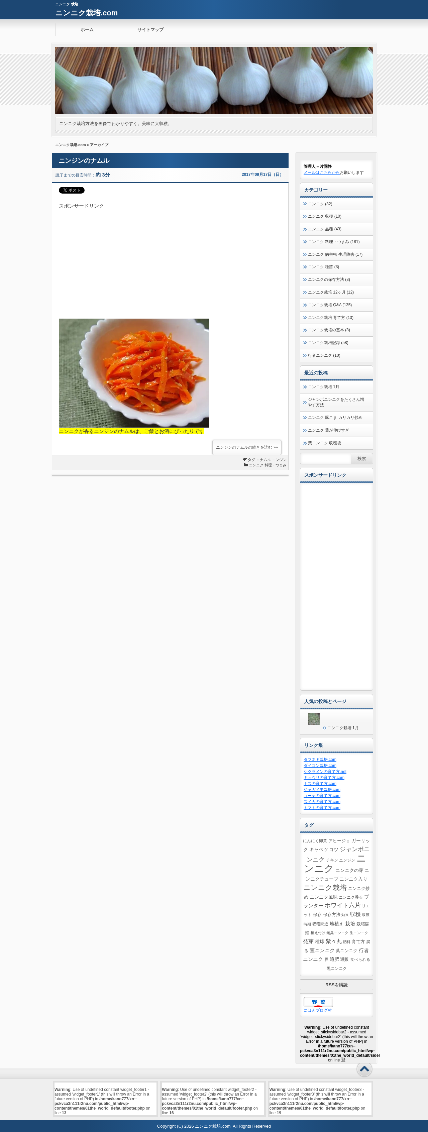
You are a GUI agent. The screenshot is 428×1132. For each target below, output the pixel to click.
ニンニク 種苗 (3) (323, 266)
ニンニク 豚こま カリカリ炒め (335, 417)
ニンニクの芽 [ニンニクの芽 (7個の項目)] (349, 870)
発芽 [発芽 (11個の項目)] (308, 941)
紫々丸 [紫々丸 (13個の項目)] (334, 941)
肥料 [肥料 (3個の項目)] (346, 942)
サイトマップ (150, 29)
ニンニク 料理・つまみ (268, 465)
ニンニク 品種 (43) (324, 229)
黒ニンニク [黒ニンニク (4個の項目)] (337, 968)
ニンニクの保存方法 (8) (329, 279)
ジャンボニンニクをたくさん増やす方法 (336, 402)
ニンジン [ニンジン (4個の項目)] (347, 860)
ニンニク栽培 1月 (323, 386)
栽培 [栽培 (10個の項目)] (350, 923)
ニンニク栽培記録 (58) (328, 342)
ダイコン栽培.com (320, 765)
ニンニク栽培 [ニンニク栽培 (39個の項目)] (325, 887)
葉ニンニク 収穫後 (324, 443)
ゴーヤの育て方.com (322, 795)
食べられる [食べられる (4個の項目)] (360, 959)
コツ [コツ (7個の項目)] (333, 849)
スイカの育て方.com (322, 801)
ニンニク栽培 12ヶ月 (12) (331, 292)
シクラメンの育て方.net (325, 771)
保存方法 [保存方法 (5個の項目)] (331, 914)
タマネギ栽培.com (320, 759)
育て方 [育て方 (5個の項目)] (358, 941)
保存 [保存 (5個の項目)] (317, 914)
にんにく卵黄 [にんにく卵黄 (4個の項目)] (315, 840)
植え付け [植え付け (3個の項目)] (318, 933)
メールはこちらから (322, 172)
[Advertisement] (170, 257)
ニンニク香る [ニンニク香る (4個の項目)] (351, 897)
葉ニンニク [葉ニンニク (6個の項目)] (346, 950)
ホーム (87, 29)
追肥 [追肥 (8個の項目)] (334, 959)
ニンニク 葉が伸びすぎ (328, 430)
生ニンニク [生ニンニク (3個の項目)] (359, 933)
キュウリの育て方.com (324, 777)
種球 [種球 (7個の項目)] (319, 941)
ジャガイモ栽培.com (322, 789)
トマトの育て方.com (322, 807)
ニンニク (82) (320, 204)
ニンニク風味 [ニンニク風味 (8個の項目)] (324, 897)
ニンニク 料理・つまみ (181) (334, 241)
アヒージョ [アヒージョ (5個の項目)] (339, 840)
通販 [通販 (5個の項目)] (344, 959)
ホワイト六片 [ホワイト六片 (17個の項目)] (343, 905)
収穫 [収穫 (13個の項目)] (355, 914)
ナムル (265, 460)
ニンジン (279, 460)
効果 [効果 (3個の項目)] (345, 915)
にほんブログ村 (318, 1010)
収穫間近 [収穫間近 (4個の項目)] (320, 924)
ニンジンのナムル (84, 160)
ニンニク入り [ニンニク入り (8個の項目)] (353, 879)
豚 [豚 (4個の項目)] (326, 959)
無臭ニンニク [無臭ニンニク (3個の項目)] (337, 933)
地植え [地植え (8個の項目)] (337, 923)
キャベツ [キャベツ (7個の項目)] (318, 849)
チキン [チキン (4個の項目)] (332, 860)
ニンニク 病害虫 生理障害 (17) (335, 254)
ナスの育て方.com (320, 783)
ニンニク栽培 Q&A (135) (330, 305)
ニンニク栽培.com (86, 13)
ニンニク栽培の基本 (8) (329, 330)
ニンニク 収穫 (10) (324, 216)
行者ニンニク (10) (324, 355)
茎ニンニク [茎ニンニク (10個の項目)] (322, 950)
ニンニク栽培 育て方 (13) (330, 317)
